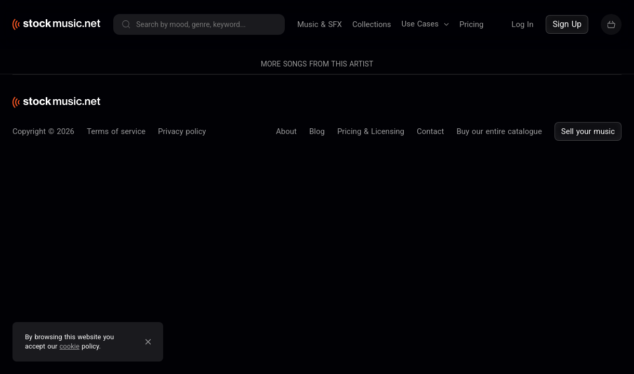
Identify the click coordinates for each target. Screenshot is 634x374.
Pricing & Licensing (370, 366)
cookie (70, 346)
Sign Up (567, 24)
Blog (317, 366)
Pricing (471, 24)
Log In (522, 24)
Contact (430, 366)
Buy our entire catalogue (498, 366)
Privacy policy (182, 366)
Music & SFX (319, 24)
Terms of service (116, 366)
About (286, 366)
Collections (371, 24)
